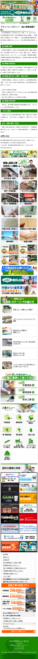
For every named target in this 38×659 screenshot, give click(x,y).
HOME (3, 23)
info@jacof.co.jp (7, 147)
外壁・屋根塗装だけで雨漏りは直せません (14, 568)
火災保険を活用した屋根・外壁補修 (13, 621)
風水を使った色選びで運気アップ (20, 331)
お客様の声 (6, 560)
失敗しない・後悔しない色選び (23, 309)
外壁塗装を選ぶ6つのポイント (11, 565)
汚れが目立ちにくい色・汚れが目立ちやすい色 (24, 343)
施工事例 (5, 554)
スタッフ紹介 (6, 576)
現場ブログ (6, 557)
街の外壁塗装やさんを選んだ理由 (12, 562)
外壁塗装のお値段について (10, 573)
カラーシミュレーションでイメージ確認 (24, 320)
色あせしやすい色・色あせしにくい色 (19, 354)
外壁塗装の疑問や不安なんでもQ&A (13, 571)
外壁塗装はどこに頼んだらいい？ (12, 618)
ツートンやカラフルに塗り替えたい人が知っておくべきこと (24, 365)
